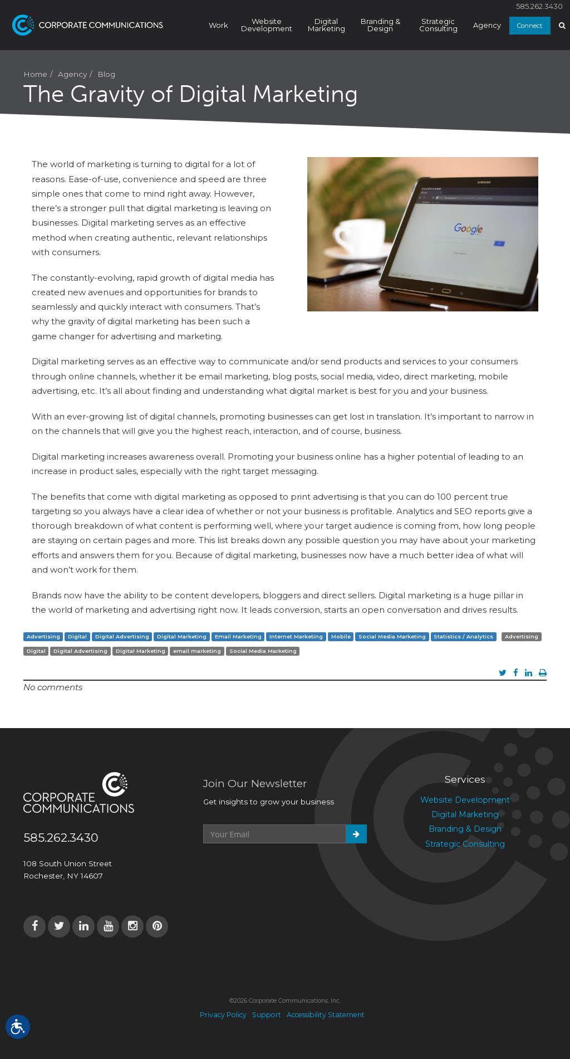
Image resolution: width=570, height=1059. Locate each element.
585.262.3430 (539, 6)
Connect (529, 26)
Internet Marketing (296, 636)
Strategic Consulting (438, 25)
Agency (487, 25)
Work (218, 25)
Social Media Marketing (392, 636)
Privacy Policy (223, 1015)
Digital (77, 636)
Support (266, 1015)
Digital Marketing (326, 25)
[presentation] (287, 870)
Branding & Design (380, 25)
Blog (106, 74)
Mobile (341, 636)
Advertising (43, 636)
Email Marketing (238, 636)
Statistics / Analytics (463, 636)
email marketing (197, 651)
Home (35, 74)
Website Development (266, 25)
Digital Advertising (122, 636)
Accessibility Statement (326, 1015)
